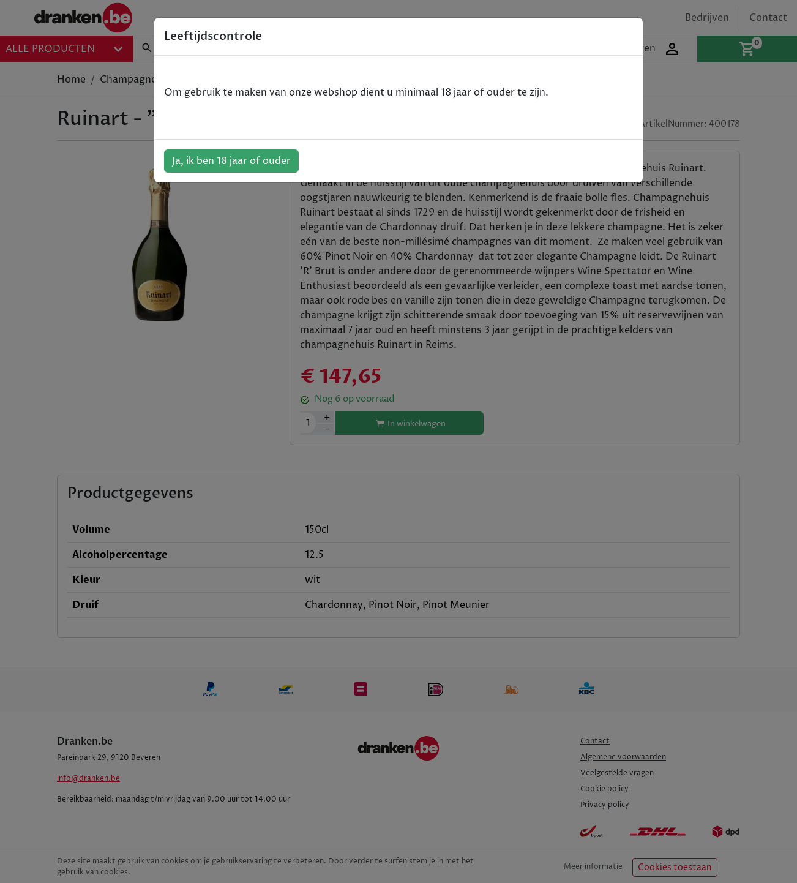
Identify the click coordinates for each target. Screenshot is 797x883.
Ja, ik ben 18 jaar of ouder (231, 161)
